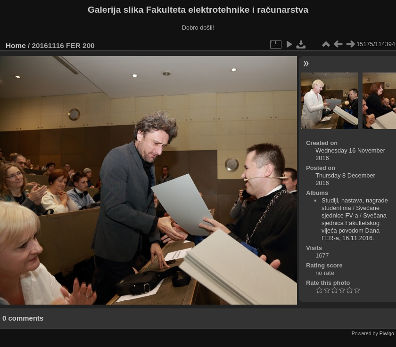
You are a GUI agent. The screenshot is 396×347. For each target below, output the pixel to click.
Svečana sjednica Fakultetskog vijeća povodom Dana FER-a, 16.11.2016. (354, 227)
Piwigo (387, 333)
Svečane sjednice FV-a (351, 211)
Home (16, 45)
